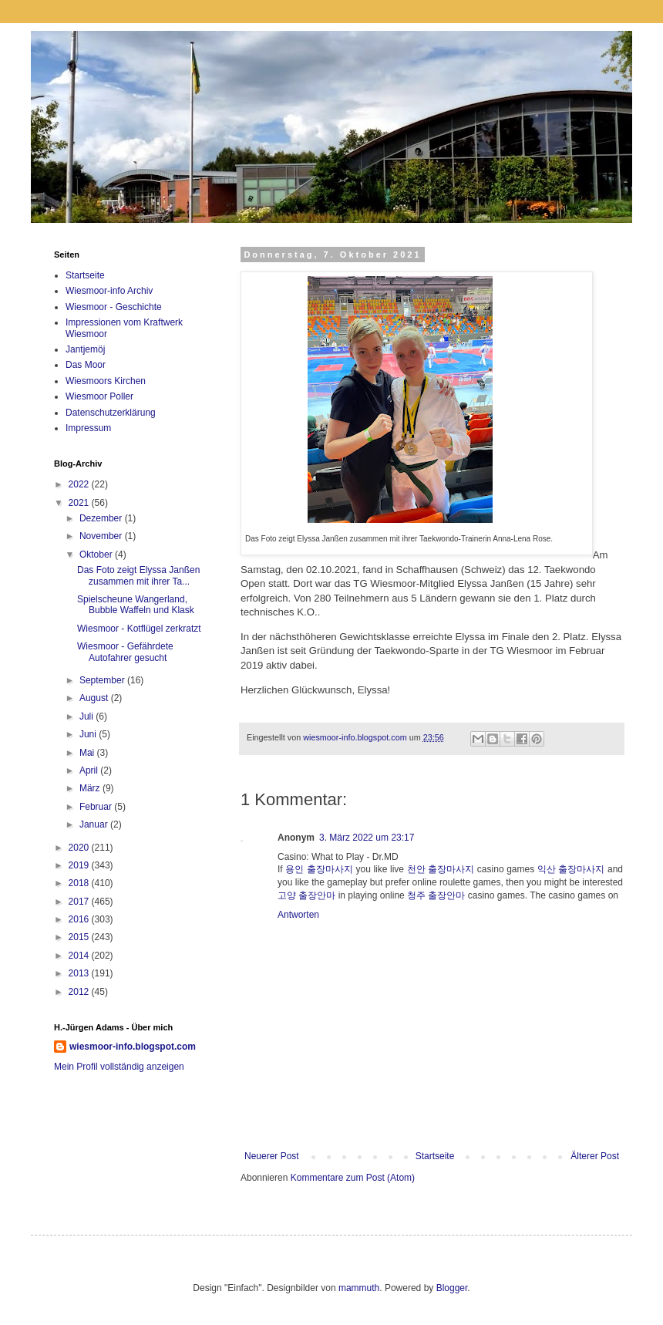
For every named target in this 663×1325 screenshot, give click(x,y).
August (95, 698)
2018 (80, 883)
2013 (80, 973)
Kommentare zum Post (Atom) (353, 1177)
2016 (80, 919)
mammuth (358, 1288)
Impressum (88, 428)
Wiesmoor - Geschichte (114, 307)
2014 (80, 955)
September (103, 680)
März (91, 788)
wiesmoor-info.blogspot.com (132, 1046)
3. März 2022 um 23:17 (366, 837)
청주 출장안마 (436, 895)
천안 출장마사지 (441, 869)
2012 (80, 991)
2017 (80, 901)
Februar (96, 806)
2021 (80, 502)
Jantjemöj (85, 349)
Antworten (298, 914)
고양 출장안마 (306, 895)
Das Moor (86, 364)
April (89, 770)
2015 (80, 937)
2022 (80, 484)
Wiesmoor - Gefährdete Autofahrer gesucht (125, 651)
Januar (94, 824)
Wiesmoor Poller (99, 396)
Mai (88, 752)
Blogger (452, 1288)
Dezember (102, 518)
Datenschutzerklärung (111, 412)
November (102, 536)
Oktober (97, 554)
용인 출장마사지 (319, 869)
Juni (89, 734)
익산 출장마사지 (571, 869)
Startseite (435, 1156)
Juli (87, 716)
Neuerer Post (271, 1156)
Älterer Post (594, 1156)
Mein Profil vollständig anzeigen (119, 1066)
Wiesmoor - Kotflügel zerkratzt (139, 628)
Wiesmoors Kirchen (106, 381)
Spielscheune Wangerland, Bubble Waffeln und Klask (135, 604)
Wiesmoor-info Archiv (109, 290)
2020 (80, 847)
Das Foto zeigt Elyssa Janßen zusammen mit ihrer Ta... (138, 575)
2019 (80, 865)
